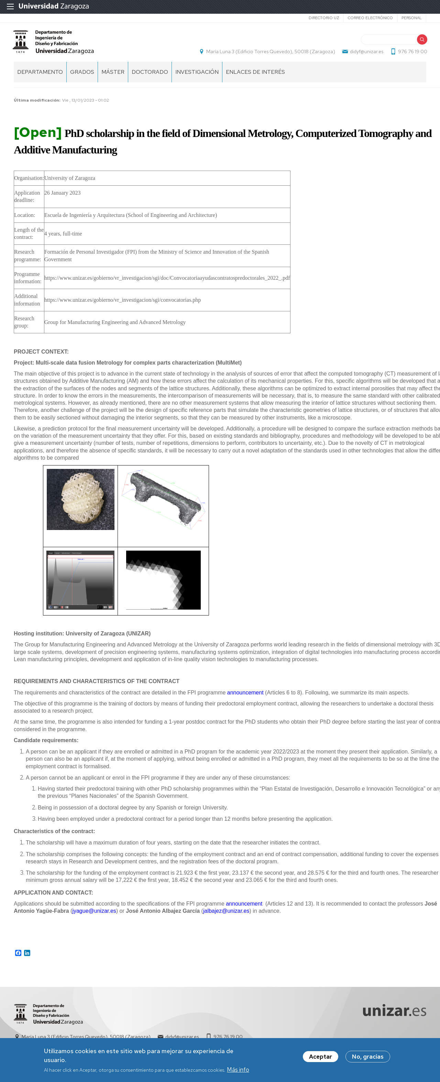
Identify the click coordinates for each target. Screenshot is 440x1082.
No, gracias (368, 1058)
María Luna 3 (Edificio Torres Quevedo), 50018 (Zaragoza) (269, 53)
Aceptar (320, 1058)
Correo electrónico (370, 17)
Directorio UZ (324, 17)
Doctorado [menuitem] (150, 75)
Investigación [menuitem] (197, 75)
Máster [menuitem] (112, 75)
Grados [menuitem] (82, 75)
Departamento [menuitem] (40, 75)
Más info (238, 1070)
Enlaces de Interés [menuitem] (255, 75)
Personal (412, 17)
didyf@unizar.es (365, 53)
